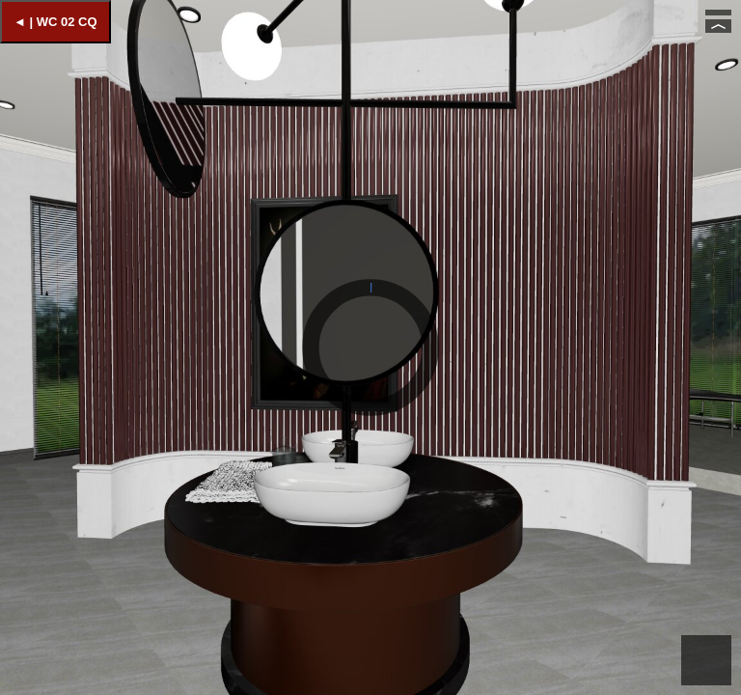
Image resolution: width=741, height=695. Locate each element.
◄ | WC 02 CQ (55, 21)
